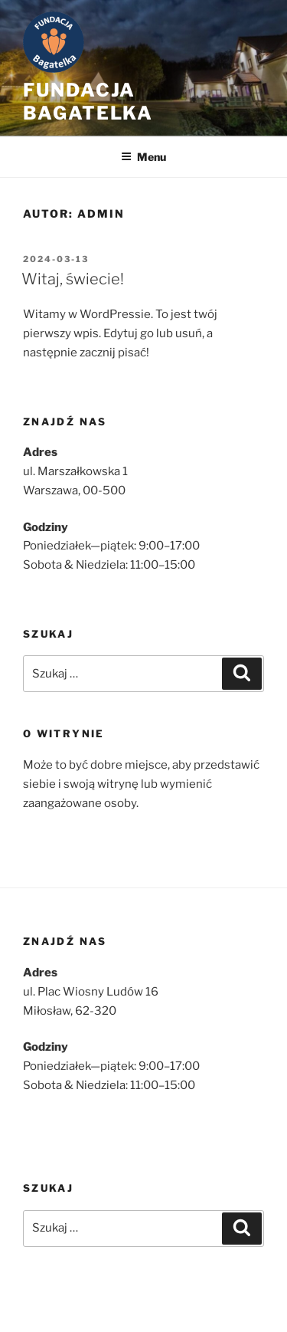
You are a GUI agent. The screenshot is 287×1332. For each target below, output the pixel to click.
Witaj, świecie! (72, 279)
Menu (143, 156)
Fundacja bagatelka (88, 101)
